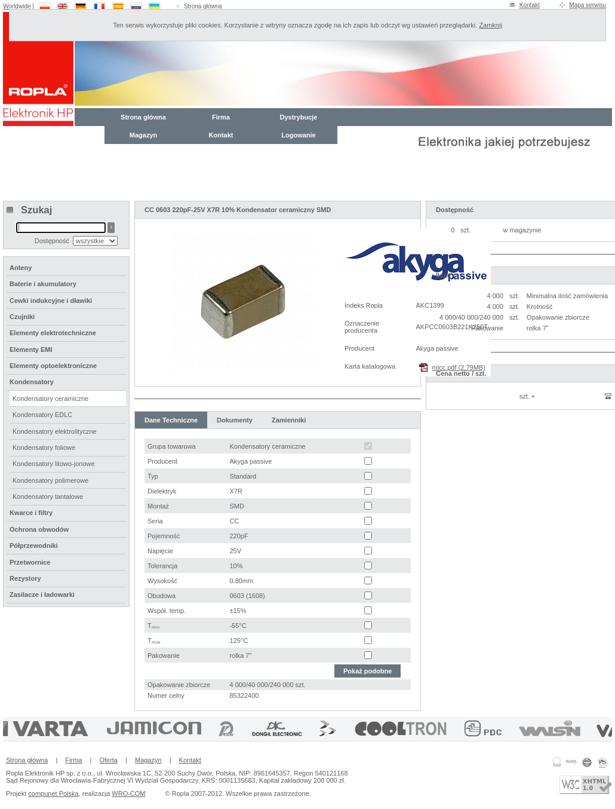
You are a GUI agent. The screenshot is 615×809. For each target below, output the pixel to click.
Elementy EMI (31, 349)
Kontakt (529, 5)
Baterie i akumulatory (43, 283)
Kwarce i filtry (31, 512)
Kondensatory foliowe (44, 447)
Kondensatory (32, 381)
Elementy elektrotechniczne (53, 332)
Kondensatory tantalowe (48, 496)
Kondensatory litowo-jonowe (54, 463)
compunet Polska (53, 793)
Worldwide (17, 6)
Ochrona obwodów (39, 529)
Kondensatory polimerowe (50, 480)
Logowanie (298, 135)
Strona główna (203, 6)
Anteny (21, 267)
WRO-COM (128, 793)
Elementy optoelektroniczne (53, 365)
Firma (221, 117)
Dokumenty (235, 420)
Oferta (108, 760)
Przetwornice (30, 562)
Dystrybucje (299, 117)
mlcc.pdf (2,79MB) (458, 367)
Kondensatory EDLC (42, 414)
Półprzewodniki (34, 545)
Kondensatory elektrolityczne (55, 431)
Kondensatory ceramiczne (50, 398)
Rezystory (25, 578)
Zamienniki (289, 420)
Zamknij (490, 25)
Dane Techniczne (171, 420)
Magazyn (143, 135)
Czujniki (22, 316)
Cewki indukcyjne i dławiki (51, 300)
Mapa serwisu (587, 5)
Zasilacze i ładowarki (42, 594)
